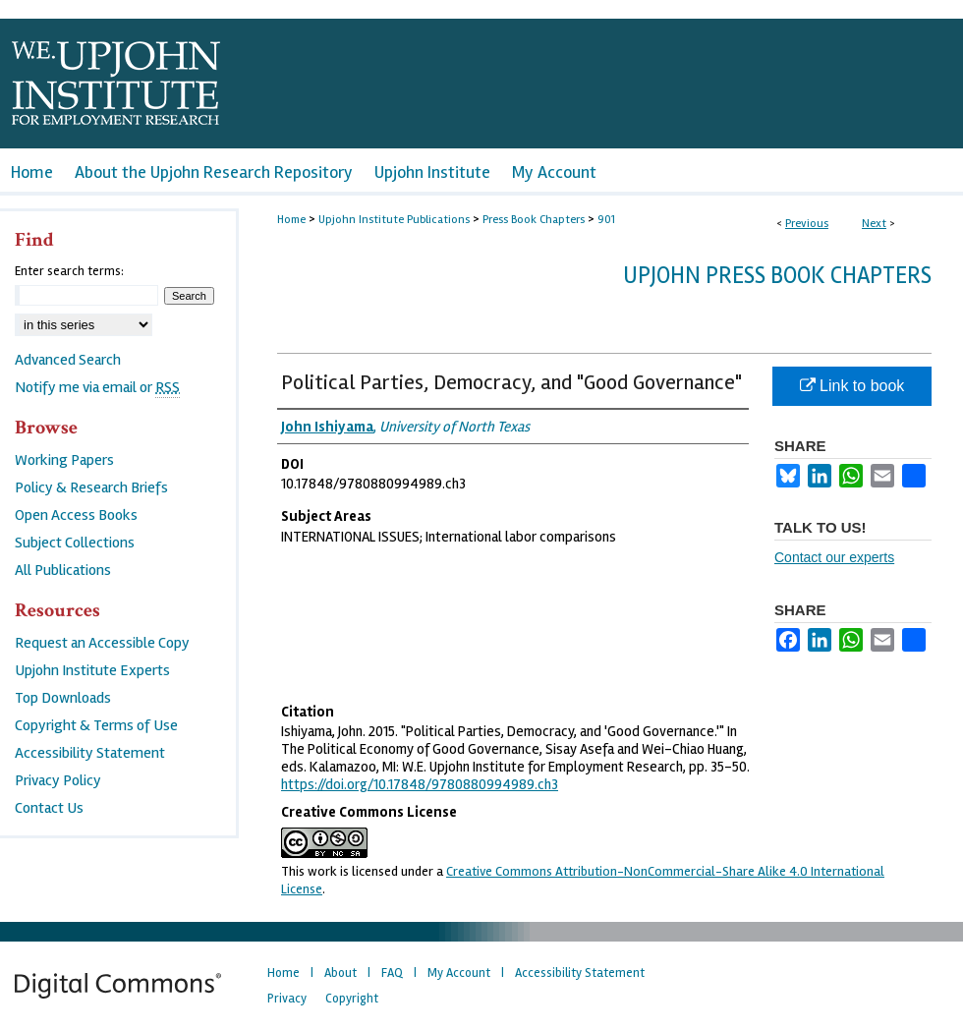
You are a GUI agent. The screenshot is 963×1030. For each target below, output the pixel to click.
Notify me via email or (97, 387)
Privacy (287, 998)
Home (291, 219)
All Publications (63, 570)
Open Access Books (76, 515)
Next (874, 223)
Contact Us (49, 808)
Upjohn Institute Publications (394, 219)
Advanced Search (68, 360)
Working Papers (64, 460)
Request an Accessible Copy (102, 643)
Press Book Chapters (533, 219)
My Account (458, 973)
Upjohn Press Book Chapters (777, 275)
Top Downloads (63, 698)
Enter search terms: (69, 271)
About (340, 973)
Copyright (351, 998)
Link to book (852, 385)
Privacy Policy (58, 780)
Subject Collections (75, 542)
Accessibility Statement (90, 753)
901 (606, 219)
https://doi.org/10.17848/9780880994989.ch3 (419, 784)
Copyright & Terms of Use (96, 725)
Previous (806, 223)
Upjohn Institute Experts (92, 670)
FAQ (392, 973)
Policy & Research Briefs (91, 487)
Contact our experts (834, 557)
